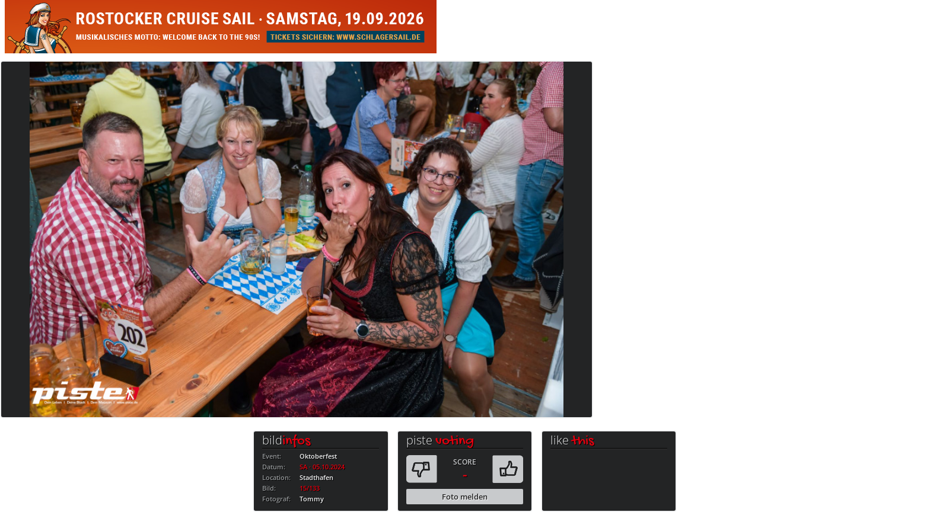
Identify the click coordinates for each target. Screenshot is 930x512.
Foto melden (465, 496)
